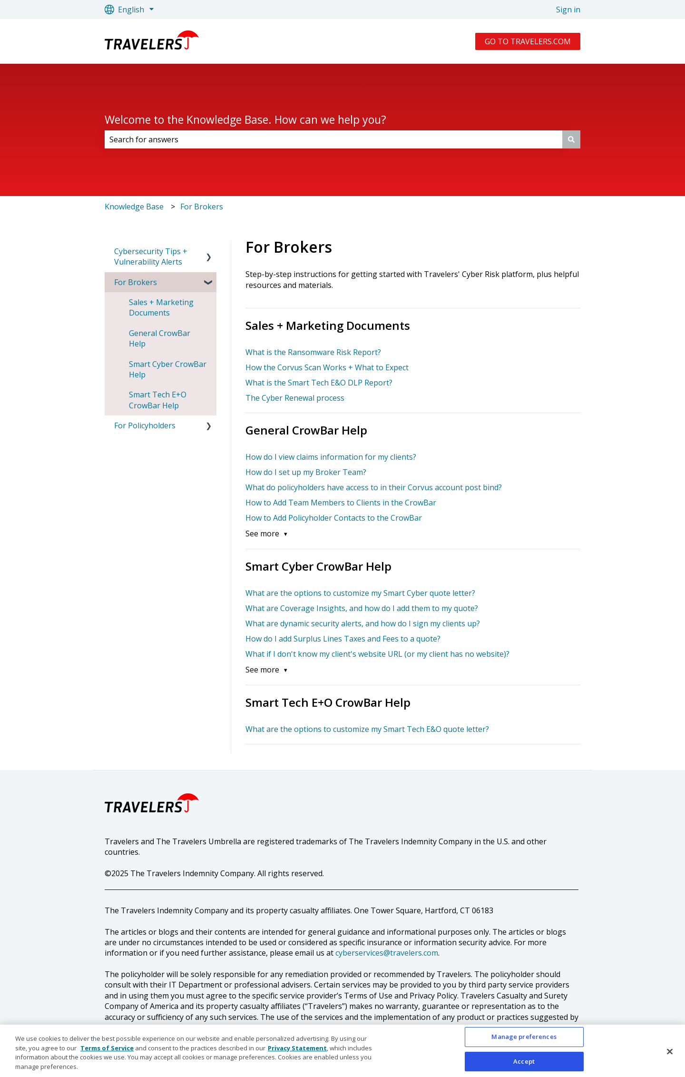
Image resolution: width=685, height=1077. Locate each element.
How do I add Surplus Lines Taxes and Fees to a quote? (342, 638)
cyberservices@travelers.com (386, 953)
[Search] (571, 139)
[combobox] (333, 139)
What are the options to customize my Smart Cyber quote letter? (360, 593)
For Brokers (201, 206)
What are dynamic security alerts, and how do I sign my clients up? (362, 623)
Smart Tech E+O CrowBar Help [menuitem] (157, 399)
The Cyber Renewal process (294, 398)
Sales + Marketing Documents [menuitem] (161, 307)
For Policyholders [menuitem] (145, 425)
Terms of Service (107, 1051)
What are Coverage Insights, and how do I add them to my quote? (361, 608)
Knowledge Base (134, 206)
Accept (524, 1064)
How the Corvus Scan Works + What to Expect (327, 367)
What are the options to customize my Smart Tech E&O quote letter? (367, 729)
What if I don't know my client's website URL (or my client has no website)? (377, 654)
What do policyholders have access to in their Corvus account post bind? (373, 487)
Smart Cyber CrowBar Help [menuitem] (167, 369)
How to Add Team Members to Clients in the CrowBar (340, 502)
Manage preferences (523, 1040)
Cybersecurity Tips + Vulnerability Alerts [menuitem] (150, 256)
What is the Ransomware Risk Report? (313, 352)
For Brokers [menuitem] (135, 282)
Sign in (568, 9)
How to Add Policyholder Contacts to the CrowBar (333, 518)
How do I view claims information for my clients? (330, 457)
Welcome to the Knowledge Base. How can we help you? (245, 119)
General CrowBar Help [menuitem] (159, 338)
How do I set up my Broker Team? (305, 472)
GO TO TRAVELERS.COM (528, 41)
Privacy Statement (297, 1051)
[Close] (669, 1055)
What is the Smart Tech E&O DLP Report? (318, 382)
